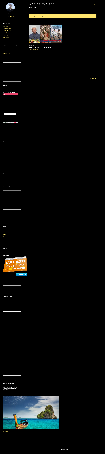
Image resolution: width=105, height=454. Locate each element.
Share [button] (30, 49)
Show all (92, 16)
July (6, 32)
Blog (4, 236)
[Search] (94, 4)
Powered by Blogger (63, 449)
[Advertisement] (45, 64)
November (7, 30)
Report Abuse (6, 53)
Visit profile (10, 16)
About (4, 238)
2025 (5, 26)
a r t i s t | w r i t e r (42, 4)
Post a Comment (36, 49)
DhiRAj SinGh (10, 14)
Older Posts (92, 78)
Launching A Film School (41, 47)
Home (31, 7)
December (7, 28)
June (6, 35)
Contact (5, 241)
